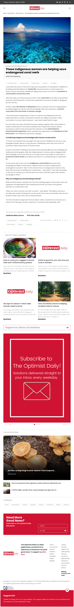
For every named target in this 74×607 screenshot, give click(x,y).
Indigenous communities (39, 163)
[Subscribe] (34, 424)
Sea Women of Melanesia (26, 107)
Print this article (33, 215)
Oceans (44, 83)
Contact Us (64, 561)
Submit (65, 531)
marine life (32, 89)
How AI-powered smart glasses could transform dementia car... (37, 483)
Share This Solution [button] (13, 76)
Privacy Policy (65, 563)
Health (58, 505)
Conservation (24, 83)
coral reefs (45, 98)
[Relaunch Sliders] (39, 424)
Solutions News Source (15, 215)
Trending (53, 83)
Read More (7, 273)
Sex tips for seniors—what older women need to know (17, 304)
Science (24, 505)
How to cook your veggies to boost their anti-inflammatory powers (18, 261)
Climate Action (19, 13)
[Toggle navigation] (4, 8)
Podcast (63, 554)
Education (50, 505)
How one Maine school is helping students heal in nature (52, 304)
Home (4, 13)
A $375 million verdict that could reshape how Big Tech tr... (35, 490)
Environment (11, 13)
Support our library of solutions (22, 327)
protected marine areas (15, 157)
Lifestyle (66, 505)
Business (33, 505)
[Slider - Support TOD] (37, 424)
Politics (41, 505)
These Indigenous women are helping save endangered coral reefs (42, 13)
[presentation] (49, 520)
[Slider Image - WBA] (36, 424)
